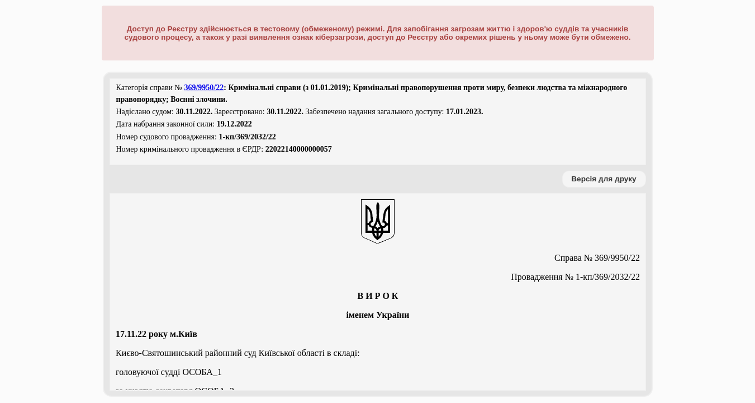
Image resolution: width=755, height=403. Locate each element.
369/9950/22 (204, 87)
